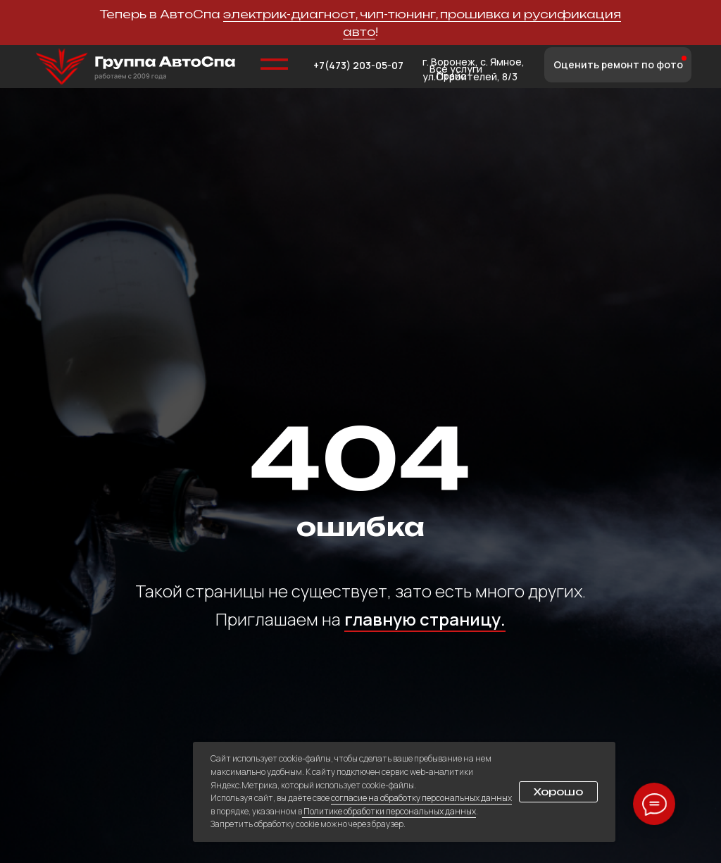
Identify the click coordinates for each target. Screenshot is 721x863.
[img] (135, 67)
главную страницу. (425, 619)
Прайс (451, 75)
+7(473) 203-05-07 (358, 65)
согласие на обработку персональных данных (421, 798)
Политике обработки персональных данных (389, 811)
